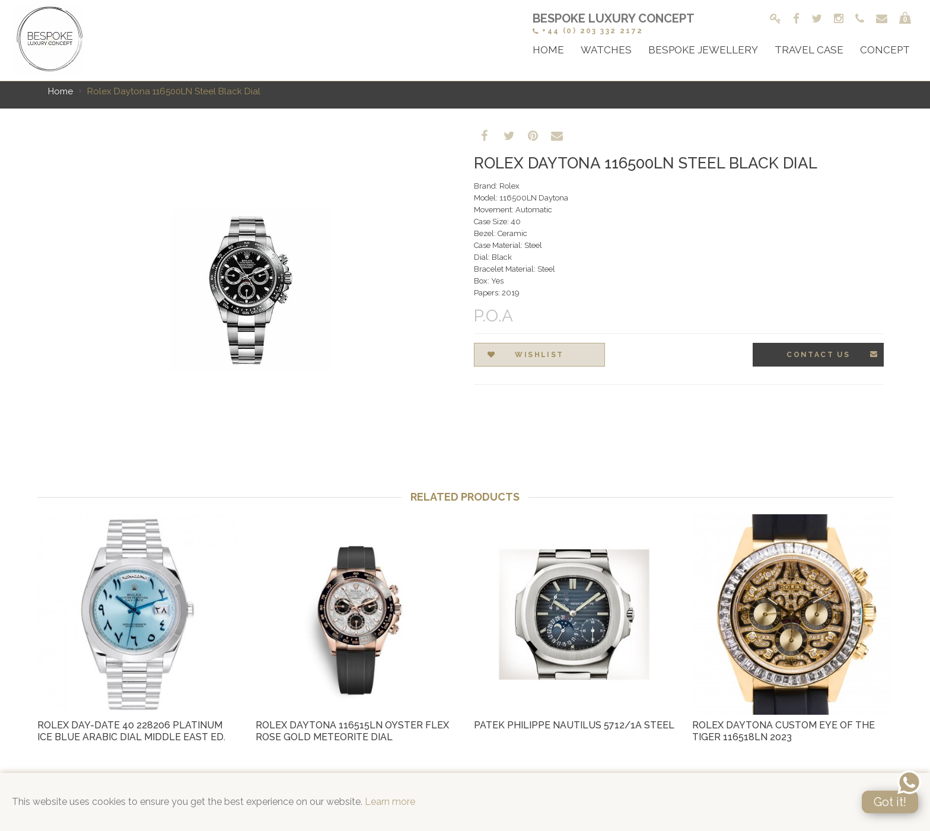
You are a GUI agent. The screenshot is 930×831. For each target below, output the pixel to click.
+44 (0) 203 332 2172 (588, 31)
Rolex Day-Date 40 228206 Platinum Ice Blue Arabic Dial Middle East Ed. (131, 731)
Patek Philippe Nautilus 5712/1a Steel (574, 725)
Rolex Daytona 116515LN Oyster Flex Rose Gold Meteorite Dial (352, 731)
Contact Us (832, 354)
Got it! (890, 802)
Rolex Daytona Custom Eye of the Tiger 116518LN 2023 (783, 731)
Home (60, 91)
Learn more (390, 801)
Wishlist (526, 355)
